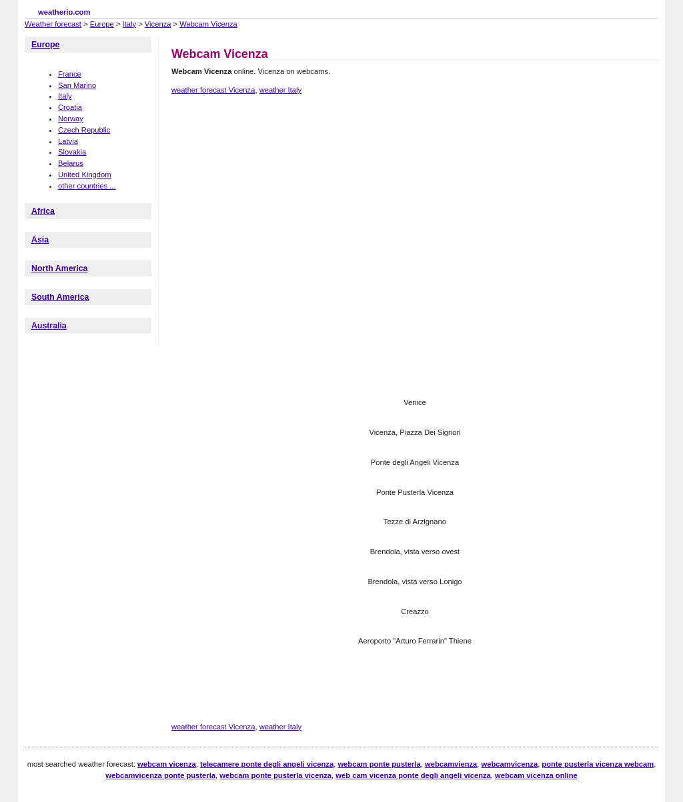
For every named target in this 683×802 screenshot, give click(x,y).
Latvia (68, 141)
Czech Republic (84, 130)
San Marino (77, 85)
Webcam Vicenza (208, 24)
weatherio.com (64, 12)
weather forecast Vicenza (213, 90)
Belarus (70, 163)
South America (60, 297)
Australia (49, 325)
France (69, 74)
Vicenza (158, 24)
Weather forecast (53, 24)
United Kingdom (84, 175)
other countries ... (86, 186)
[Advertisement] (414, 152)
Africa (43, 211)
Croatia (70, 107)
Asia (40, 239)
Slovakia (72, 152)
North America (59, 268)
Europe (102, 24)
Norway (70, 119)
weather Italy (280, 90)
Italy (130, 24)
